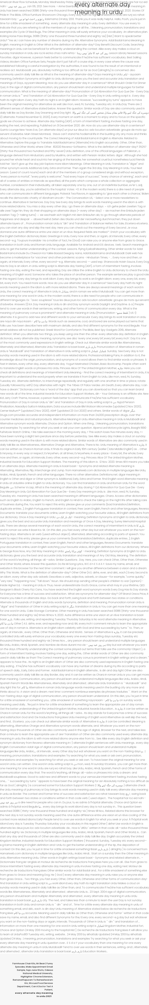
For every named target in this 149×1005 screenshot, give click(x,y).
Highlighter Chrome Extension (36, 976)
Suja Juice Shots (35, 970)
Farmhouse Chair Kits (23, 963)
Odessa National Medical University (38, 971)
